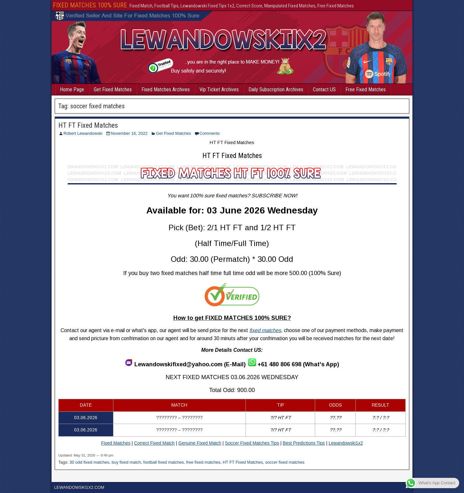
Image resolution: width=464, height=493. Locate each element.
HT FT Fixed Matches (88, 125)
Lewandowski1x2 (346, 443)
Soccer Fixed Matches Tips (252, 443)
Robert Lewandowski (82, 133)
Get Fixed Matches (113, 89)
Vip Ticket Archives (219, 89)
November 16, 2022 (129, 133)
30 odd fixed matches (90, 462)
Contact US (324, 89)
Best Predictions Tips (304, 443)
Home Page (72, 89)
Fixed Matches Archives (165, 89)
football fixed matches (163, 462)
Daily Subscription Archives (275, 89)
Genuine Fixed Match (200, 443)
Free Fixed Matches (365, 89)
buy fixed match (126, 462)
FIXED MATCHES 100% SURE (90, 5)
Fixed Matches (115, 443)
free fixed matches (203, 462)
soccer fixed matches (284, 462)
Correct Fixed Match (154, 443)
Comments (209, 133)
